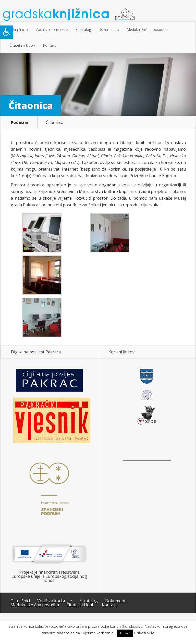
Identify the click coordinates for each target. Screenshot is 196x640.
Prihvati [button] (125, 633)
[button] (6, 32)
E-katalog (83, 29)
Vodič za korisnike (50, 29)
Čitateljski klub (21, 45)
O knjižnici (17, 29)
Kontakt (49, 45)
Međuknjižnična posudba (147, 29)
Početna (19, 122)
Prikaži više (144, 633)
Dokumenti (108, 29)
